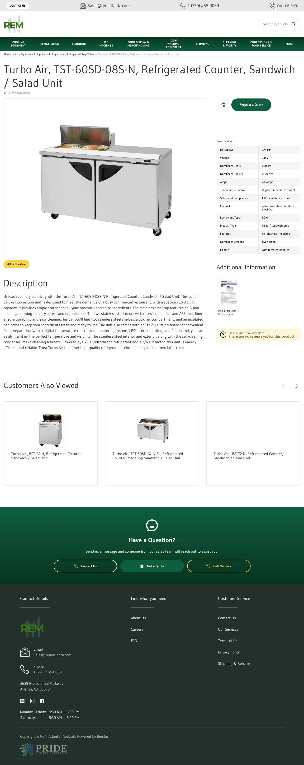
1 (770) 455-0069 (47, 672)
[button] (295, 386)
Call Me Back (284, 6)
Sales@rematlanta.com (52, 655)
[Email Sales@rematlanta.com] (105, 6)
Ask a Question (16, 264)
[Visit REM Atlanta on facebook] (42, 700)
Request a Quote (251, 105)
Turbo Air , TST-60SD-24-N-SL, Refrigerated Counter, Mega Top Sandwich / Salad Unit (148, 456)
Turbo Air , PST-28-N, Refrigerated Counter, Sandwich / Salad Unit (46, 456)
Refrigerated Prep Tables (81, 54)
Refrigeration (56, 54)
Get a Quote (152, 566)
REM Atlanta (11, 54)
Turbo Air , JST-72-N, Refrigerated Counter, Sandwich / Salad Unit (248, 456)
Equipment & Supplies (33, 54)
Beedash (104, 736)
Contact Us (18, 5)
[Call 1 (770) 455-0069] (199, 6)
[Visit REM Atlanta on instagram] (32, 700)
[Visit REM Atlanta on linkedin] (22, 700)
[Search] (279, 24)
